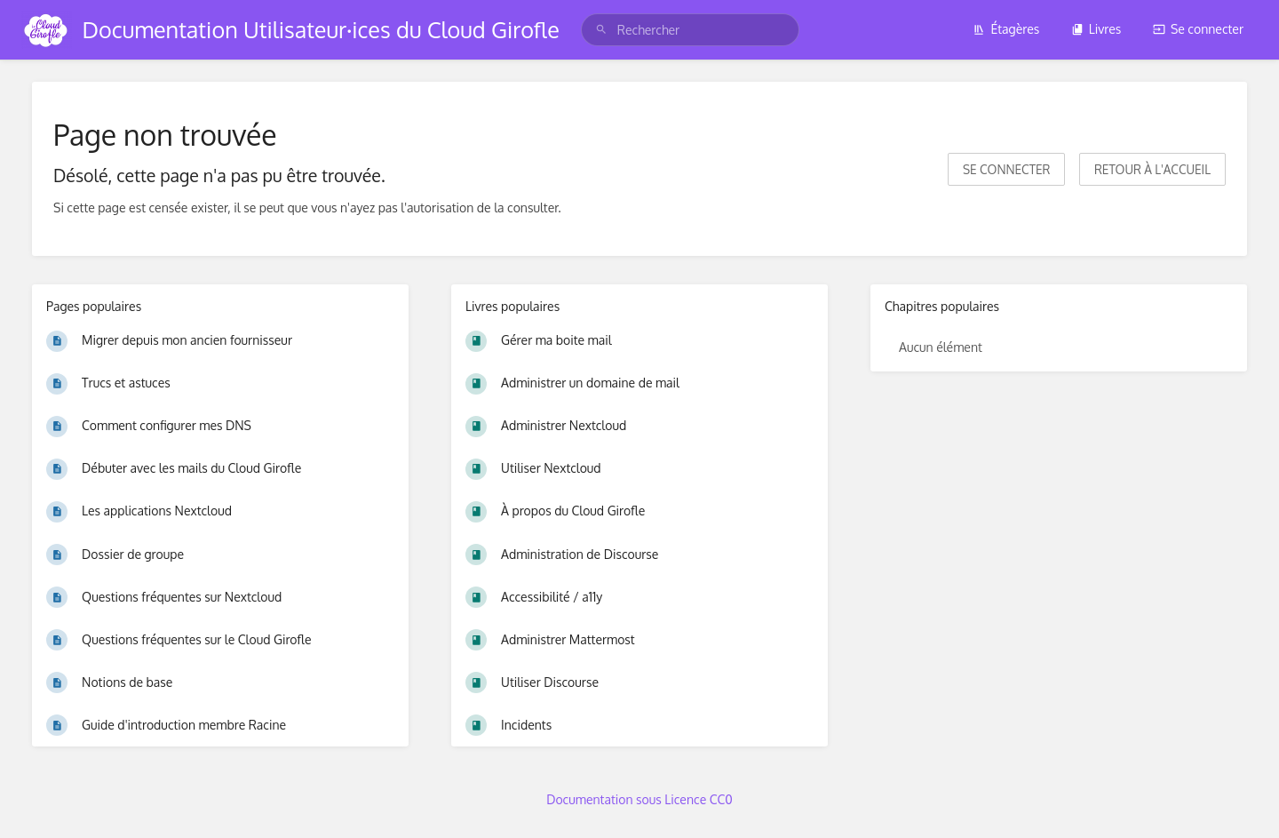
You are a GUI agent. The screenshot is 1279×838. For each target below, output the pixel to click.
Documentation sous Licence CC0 (639, 799)
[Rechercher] (601, 29)
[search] (690, 29)
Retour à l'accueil (1152, 169)
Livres (1096, 28)
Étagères (1006, 28)
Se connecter (1198, 28)
